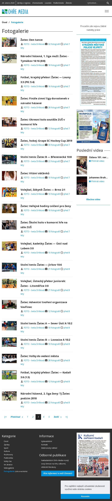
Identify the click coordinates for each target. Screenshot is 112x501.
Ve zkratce (8, 464)
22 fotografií (54, 161)
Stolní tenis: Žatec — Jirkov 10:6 (41, 264)
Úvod (4, 22)
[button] (92, 489)
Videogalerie (9, 468)
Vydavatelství (46, 441)
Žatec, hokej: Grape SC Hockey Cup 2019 (46, 140)
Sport (6, 448)
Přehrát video (96, 161)
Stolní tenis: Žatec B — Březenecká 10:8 (46, 157)
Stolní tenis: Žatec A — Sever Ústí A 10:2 (46, 323)
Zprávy (6, 444)
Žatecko (69, 3)
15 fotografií (54, 252)
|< (5, 416)
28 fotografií (54, 107)
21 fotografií (54, 269)
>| (67, 416)
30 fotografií (54, 144)
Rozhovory (8, 454)
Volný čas (8, 461)
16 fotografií (54, 86)
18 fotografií (54, 65)
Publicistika (8, 458)
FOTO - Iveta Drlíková (34, 44)
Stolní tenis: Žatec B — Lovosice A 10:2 (45, 339)
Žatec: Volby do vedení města (40, 356)
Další (57, 417)
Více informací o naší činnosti (57, 473)
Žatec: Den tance (32, 40)
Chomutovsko (37, 3)
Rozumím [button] (85, 496)
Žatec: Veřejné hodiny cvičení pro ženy (46, 206)
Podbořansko (58, 3)
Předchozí (17, 417)
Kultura (7, 451)
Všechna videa (93, 199)
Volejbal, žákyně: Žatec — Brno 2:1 (43, 189)
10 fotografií (54, 177)
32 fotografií (54, 44)
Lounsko (48, 3)
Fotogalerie (17, 22)
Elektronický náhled (49, 448)
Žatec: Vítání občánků (35, 173)
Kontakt (44, 444)
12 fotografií (54, 128)
